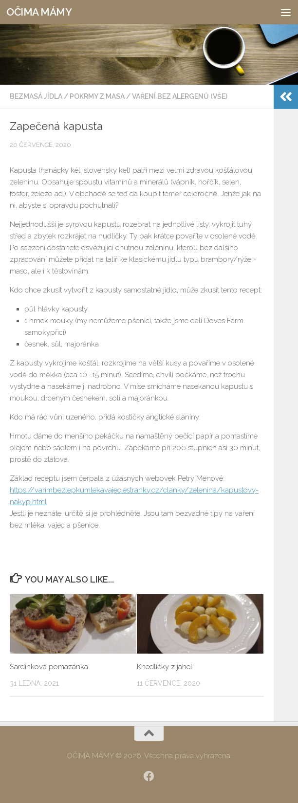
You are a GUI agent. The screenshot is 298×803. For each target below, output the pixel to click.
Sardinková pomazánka (49, 666)
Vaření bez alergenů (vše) (179, 96)
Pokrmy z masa (97, 96)
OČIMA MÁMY (39, 12)
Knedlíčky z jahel (164, 666)
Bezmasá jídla (36, 96)
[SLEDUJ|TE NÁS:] (149, 776)
